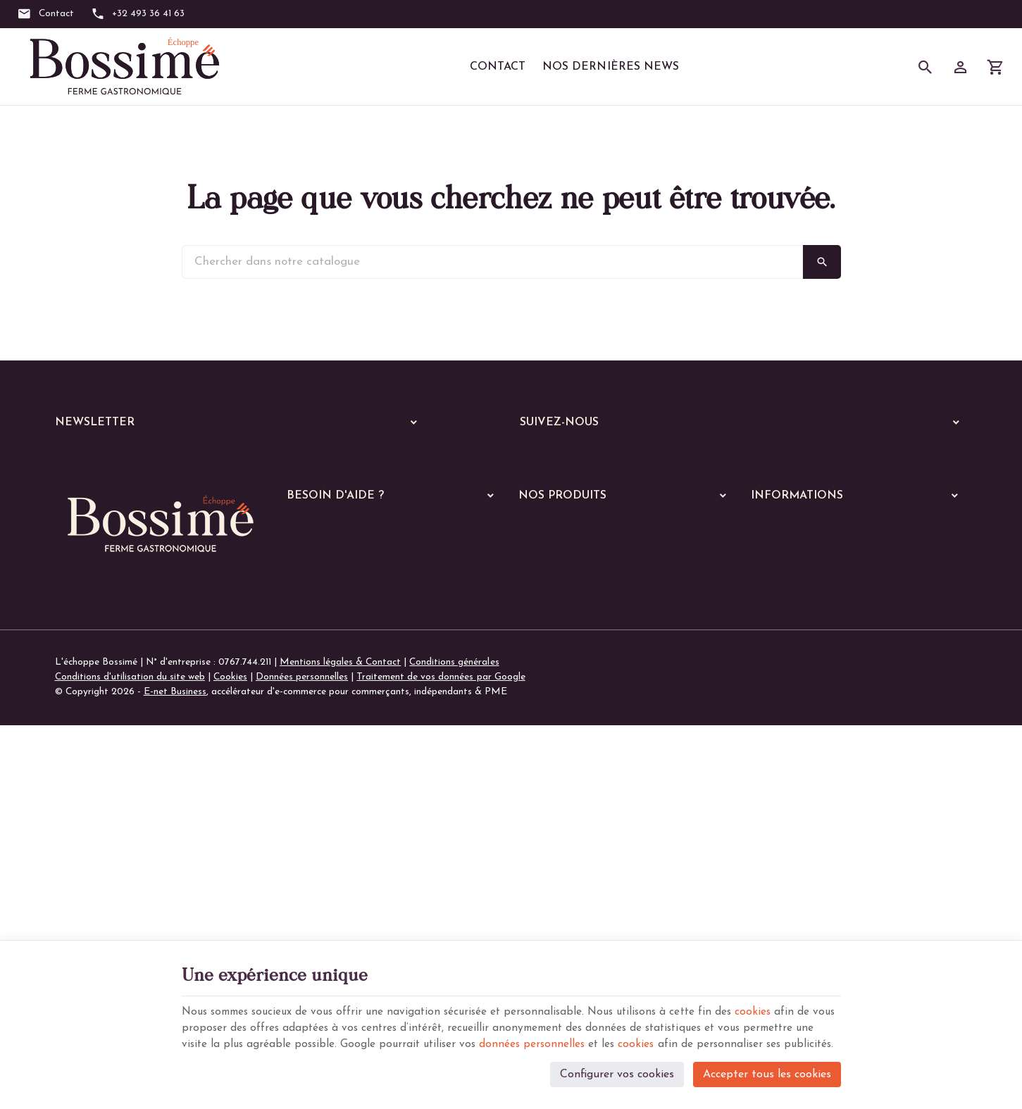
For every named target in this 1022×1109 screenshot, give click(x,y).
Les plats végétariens (573, 735)
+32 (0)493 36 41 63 (126, 809)
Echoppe (537, 653)
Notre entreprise (787, 617)
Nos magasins (781, 636)
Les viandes (552, 698)
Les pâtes (548, 753)
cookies (777, 990)
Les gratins (551, 808)
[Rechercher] (925, 67)
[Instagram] (577, 459)
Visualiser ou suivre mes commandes (364, 636)
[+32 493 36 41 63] (138, 14)
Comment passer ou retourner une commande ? (388, 617)
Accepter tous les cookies (767, 1071)
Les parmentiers (562, 845)
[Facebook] (535, 459)
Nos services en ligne (562, 635)
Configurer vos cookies (617, 1071)
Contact (497, 67)
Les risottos (553, 790)
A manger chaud (558, 676)
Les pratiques (556, 900)
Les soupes (551, 881)
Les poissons (554, 717)
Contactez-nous (785, 655)
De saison (548, 863)
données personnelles (619, 1024)
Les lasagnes (554, 772)
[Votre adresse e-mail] (240, 460)
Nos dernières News (610, 67)
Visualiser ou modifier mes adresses (363, 655)
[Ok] (408, 460)
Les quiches (551, 827)
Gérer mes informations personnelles (365, 673)
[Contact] (45, 14)
